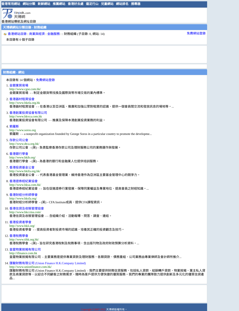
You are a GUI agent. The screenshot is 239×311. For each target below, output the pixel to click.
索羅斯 (14, 126)
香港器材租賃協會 (22, 99)
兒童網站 (107, 4)
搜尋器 (135, 4)
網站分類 (29, 4)
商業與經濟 (37, 34)
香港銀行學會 (18, 154)
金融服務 (53, 34)
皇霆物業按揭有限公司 (25, 249)
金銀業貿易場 (18, 85)
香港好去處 (75, 4)
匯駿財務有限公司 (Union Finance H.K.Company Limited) (47, 263)
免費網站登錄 (196, 33)
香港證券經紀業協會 (23, 181)
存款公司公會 (18, 140)
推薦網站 (59, 4)
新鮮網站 (44, 4)
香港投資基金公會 (22, 167)
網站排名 (122, 4)
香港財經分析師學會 (23, 195)
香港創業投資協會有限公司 (28, 112)
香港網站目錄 (17, 34)
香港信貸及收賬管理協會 (26, 208)
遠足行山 (92, 4)
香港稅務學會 (18, 236)
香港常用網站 (10, 4)
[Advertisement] (103, 15)
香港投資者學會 (20, 222)
